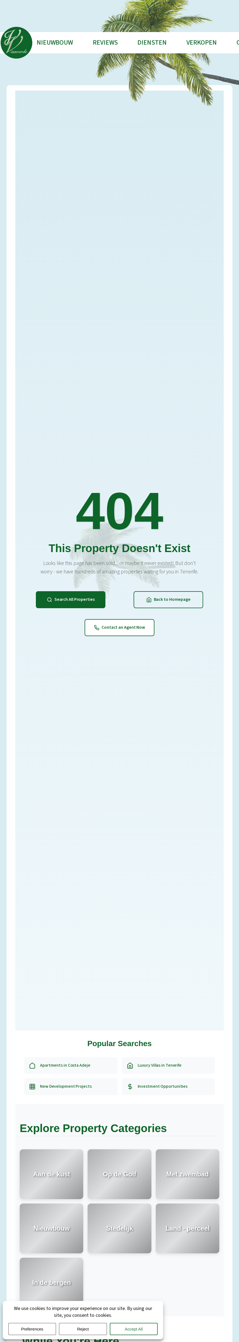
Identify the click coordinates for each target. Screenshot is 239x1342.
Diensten (151, 42)
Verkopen (201, 42)
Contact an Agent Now (119, 627)
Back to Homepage (168, 599)
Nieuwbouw (55, 42)
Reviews (105, 42)
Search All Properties (71, 599)
